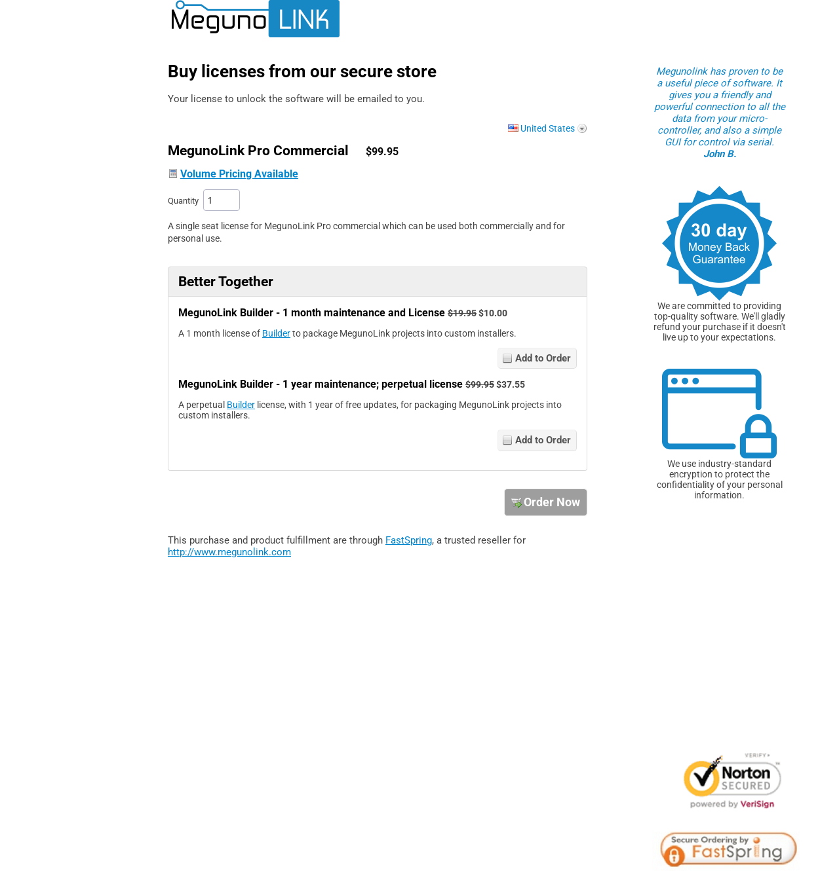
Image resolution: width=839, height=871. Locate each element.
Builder (276, 333)
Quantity (183, 201)
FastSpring (408, 540)
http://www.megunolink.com (229, 552)
